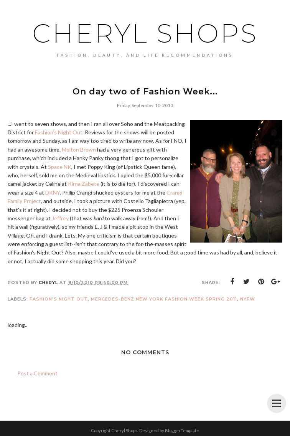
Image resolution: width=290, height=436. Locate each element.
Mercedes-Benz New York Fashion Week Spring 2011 (164, 299)
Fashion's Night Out (58, 132)
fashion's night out (59, 299)
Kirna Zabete (83, 183)
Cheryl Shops (145, 33)
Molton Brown (79, 149)
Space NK (59, 167)
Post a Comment (37, 373)
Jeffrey (60, 218)
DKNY (52, 192)
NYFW (247, 299)
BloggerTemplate (182, 430)
